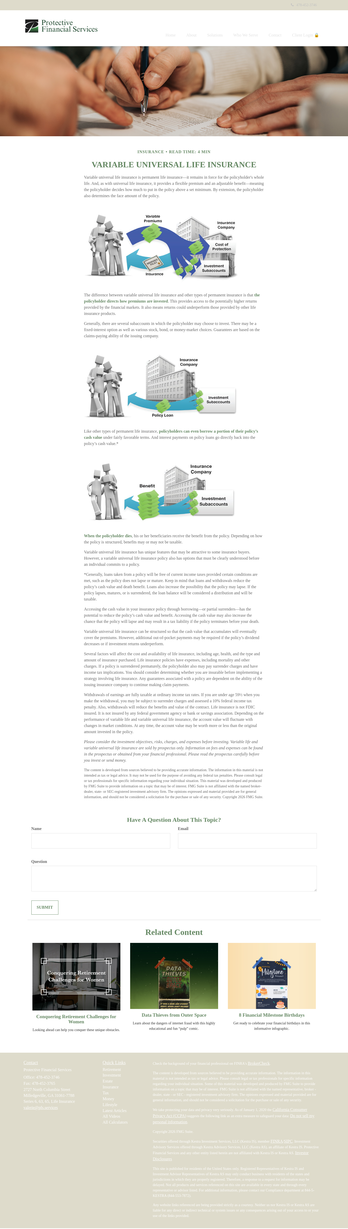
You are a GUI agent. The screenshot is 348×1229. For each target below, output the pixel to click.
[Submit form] (44, 909)
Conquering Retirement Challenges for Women (76, 1020)
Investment (112, 1076)
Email (183, 829)
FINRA (277, 1142)
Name (36, 829)
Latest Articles (115, 1111)
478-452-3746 (304, 5)
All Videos (111, 1117)
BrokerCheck (259, 1064)
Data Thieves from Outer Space (174, 1015)
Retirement (112, 1070)
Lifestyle (110, 1105)
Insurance (111, 1088)
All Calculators (115, 1123)
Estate (108, 1082)
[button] (181, 28)
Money (108, 1099)
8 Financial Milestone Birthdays (272, 1015)
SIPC (288, 1142)
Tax (106, 1094)
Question (39, 862)
